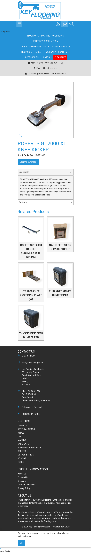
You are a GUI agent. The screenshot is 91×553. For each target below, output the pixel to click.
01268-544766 (27, 355)
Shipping (22, 481)
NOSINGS (25, 52)
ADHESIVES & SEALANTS (44, 41)
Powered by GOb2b (61, 527)
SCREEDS (22, 451)
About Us (22, 474)
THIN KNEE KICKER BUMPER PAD (60, 293)
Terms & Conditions (27, 485)
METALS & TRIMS (59, 46)
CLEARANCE (60, 57)
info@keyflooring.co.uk (30, 362)
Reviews (23, 202)
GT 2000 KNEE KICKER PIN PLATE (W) (31, 295)
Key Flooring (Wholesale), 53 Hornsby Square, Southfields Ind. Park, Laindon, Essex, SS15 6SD (31, 377)
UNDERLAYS (58, 36)
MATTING (45, 36)
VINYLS (21, 433)
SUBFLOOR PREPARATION (34, 46)
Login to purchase (28, 162)
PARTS (46, 57)
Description (24, 172)
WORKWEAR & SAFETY (56, 52)
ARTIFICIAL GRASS (26, 429)
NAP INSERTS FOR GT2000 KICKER (60, 247)
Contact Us (23, 477)
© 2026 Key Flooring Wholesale (36, 527)
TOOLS (38, 52)
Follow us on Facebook (30, 407)
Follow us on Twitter (29, 413)
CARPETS (22, 425)
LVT (19, 436)
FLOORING (32, 36)
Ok (21, 543)
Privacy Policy (24, 488)
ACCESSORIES (32, 57)
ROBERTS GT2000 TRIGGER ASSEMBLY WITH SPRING (31, 251)
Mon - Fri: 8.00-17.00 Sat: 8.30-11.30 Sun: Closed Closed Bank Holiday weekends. (34, 396)
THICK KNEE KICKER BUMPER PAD (31, 335)
